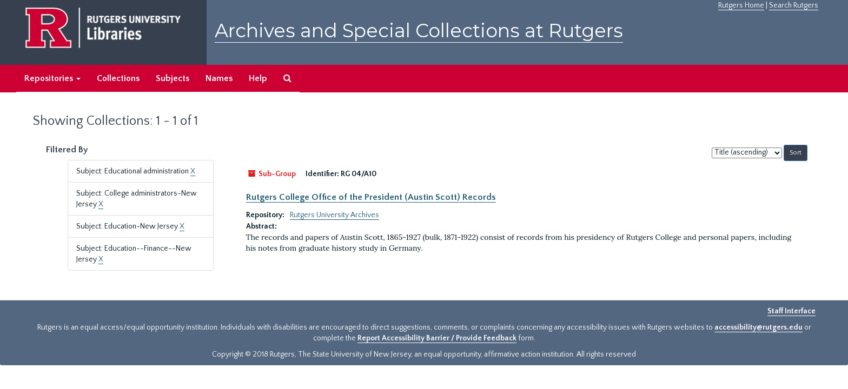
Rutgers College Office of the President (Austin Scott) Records (371, 197)
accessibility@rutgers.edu (758, 327)
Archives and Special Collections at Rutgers (419, 30)
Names (219, 78)
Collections (118, 78)
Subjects (172, 78)
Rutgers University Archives (334, 215)
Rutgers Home (741, 5)
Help (258, 78)
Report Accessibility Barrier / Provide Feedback (436, 338)
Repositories (52, 78)
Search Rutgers (793, 5)
